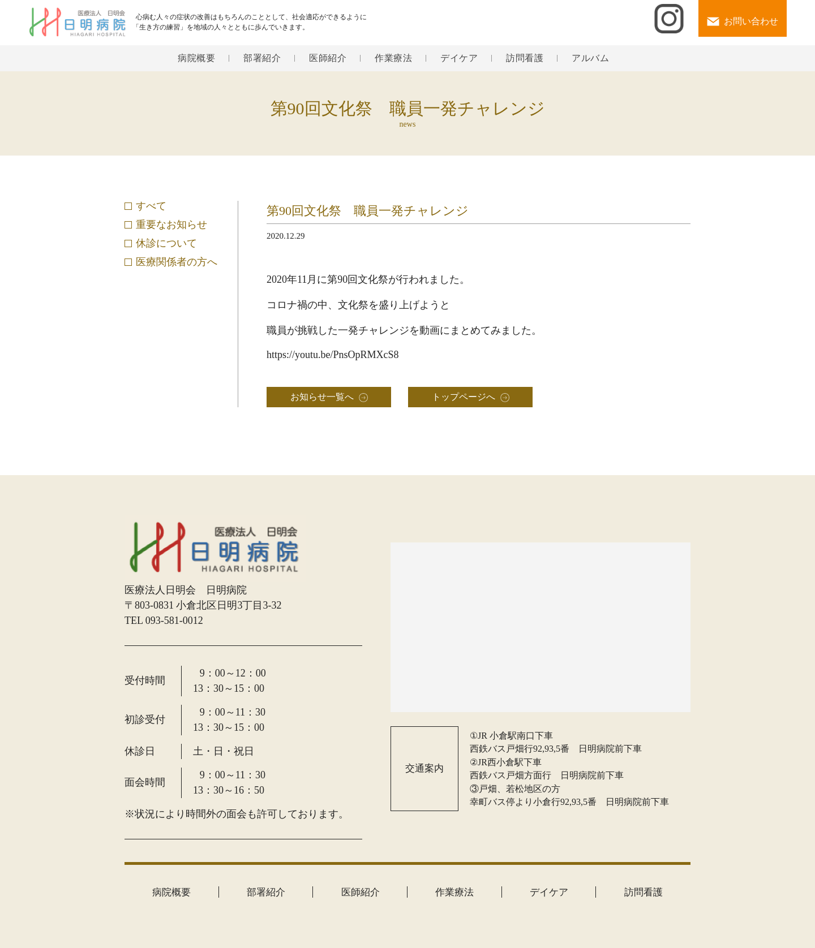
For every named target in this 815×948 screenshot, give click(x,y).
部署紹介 (262, 58)
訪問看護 (524, 58)
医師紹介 (327, 58)
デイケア (459, 58)
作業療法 (393, 58)
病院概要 (196, 58)
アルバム (590, 58)
